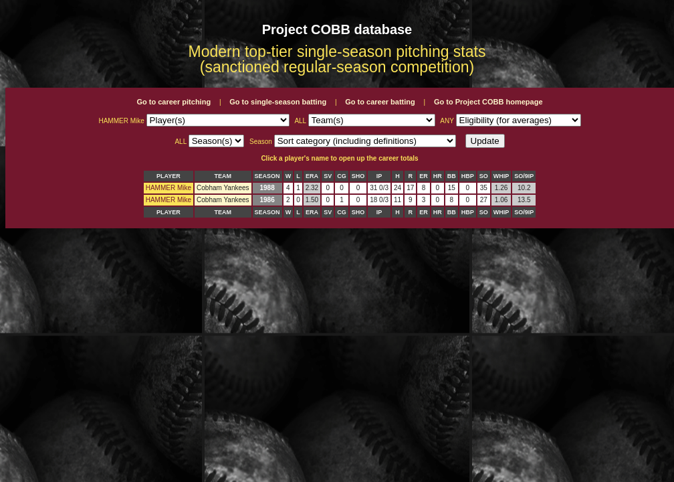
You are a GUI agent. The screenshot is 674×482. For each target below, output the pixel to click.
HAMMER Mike (168, 187)
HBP (467, 176)
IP (379, 176)
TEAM (223, 176)
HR (437, 176)
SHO (358, 176)
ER (423, 176)
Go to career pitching (173, 102)
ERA (312, 176)
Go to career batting (380, 102)
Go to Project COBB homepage (488, 102)
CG (341, 176)
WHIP (501, 176)
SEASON (267, 176)
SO (483, 176)
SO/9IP (524, 176)
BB (451, 176)
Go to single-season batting (277, 102)
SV (328, 176)
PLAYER (168, 176)
